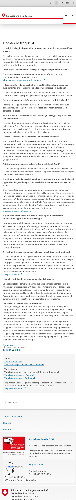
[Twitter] (7, 339)
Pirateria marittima (13, 351)
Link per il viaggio (12, 264)
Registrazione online (15, 378)
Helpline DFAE (36, 454)
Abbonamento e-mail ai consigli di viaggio (24, 70)
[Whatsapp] (15, 339)
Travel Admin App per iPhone (19, 365)
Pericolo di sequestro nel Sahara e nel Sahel (24, 354)
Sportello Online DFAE (12, 406)
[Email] (18, 339)
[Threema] (13, 339)
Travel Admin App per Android (19, 368)
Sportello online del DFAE (41, 429)
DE (51, 3)
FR (62, 3)
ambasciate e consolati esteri (17, 200)
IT (57, 3)
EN (67, 3)
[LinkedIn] (10, 339)
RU (73, 3)
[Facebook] (4, 339)
